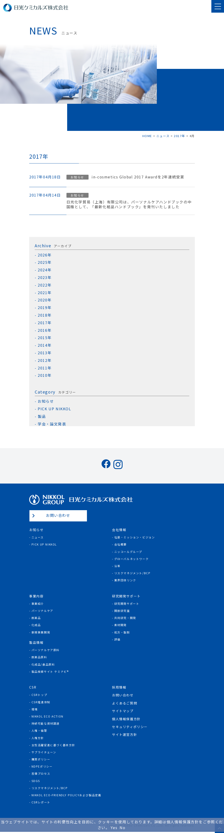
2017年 (45, 322)
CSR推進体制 (41, 702)
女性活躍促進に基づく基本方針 (53, 745)
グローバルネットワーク (131, 559)
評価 (117, 639)
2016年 (45, 330)
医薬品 (36, 618)
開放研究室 (122, 611)
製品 (42, 416)
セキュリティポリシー (130, 726)
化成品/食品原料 (43, 664)
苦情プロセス (41, 773)
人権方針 (38, 738)
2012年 (45, 360)
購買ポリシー (41, 759)
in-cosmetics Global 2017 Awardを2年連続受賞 (138, 176)
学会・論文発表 (52, 424)
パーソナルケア (42, 611)
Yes (114, 827)
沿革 (117, 566)
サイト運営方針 (124, 734)
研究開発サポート (126, 603)
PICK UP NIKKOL (54, 408)
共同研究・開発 (125, 618)
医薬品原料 (39, 657)
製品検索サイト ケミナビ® (50, 671)
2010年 (45, 375)
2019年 (45, 307)
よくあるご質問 (124, 703)
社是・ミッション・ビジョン (134, 537)
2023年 (45, 277)
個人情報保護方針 (126, 719)
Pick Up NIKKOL (44, 544)
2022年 (45, 285)
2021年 (45, 292)
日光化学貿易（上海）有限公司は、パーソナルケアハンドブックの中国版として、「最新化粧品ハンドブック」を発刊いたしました (129, 204)
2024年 (45, 269)
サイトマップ (123, 711)
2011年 (45, 368)
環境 (35, 709)
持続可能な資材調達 (46, 723)
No (122, 827)
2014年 (45, 345)
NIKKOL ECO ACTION (47, 716)
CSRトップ (39, 695)
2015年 (45, 337)
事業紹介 (38, 603)
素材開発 (120, 625)
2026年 (45, 255)
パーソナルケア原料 (46, 650)
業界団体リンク (125, 580)
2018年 (45, 315)
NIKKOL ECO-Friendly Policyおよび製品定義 (66, 795)
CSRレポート (41, 802)
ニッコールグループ (128, 552)
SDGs (36, 781)
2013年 (45, 352)
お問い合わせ (58, 515)
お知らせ (77, 177)
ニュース (38, 537)
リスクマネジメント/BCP (132, 573)
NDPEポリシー (42, 766)
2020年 (45, 300)
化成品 (36, 625)
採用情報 (119, 687)
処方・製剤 (122, 632)
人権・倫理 (39, 730)
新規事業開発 (41, 632)
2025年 (45, 262)
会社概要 (120, 544)
